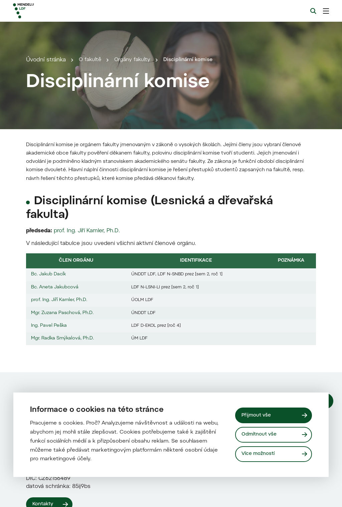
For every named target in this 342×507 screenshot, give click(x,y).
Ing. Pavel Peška (49, 501)
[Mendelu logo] (49, 10)
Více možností (259, 454)
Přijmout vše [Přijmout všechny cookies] (257, 414)
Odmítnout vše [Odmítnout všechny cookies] (260, 434)
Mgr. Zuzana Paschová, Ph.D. (62, 488)
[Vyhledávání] (313, 11)
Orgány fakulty (136, 147)
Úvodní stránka (46, 147)
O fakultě (91, 147)
